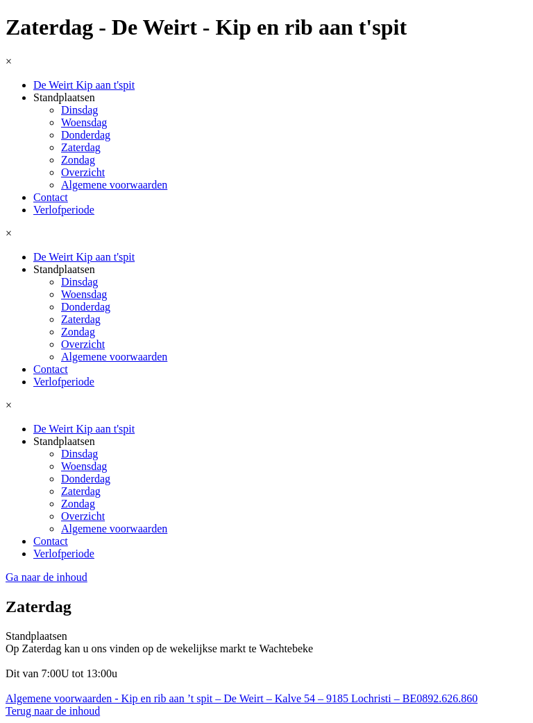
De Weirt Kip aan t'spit (84, 85)
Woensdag (84, 122)
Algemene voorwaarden (114, 185)
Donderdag (85, 135)
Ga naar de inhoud (46, 577)
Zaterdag (81, 147)
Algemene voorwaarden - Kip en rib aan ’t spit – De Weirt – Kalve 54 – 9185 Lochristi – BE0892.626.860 (241, 698)
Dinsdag (79, 110)
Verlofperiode (63, 210)
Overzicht (83, 172)
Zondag (78, 160)
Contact (50, 197)
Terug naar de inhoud (53, 711)
